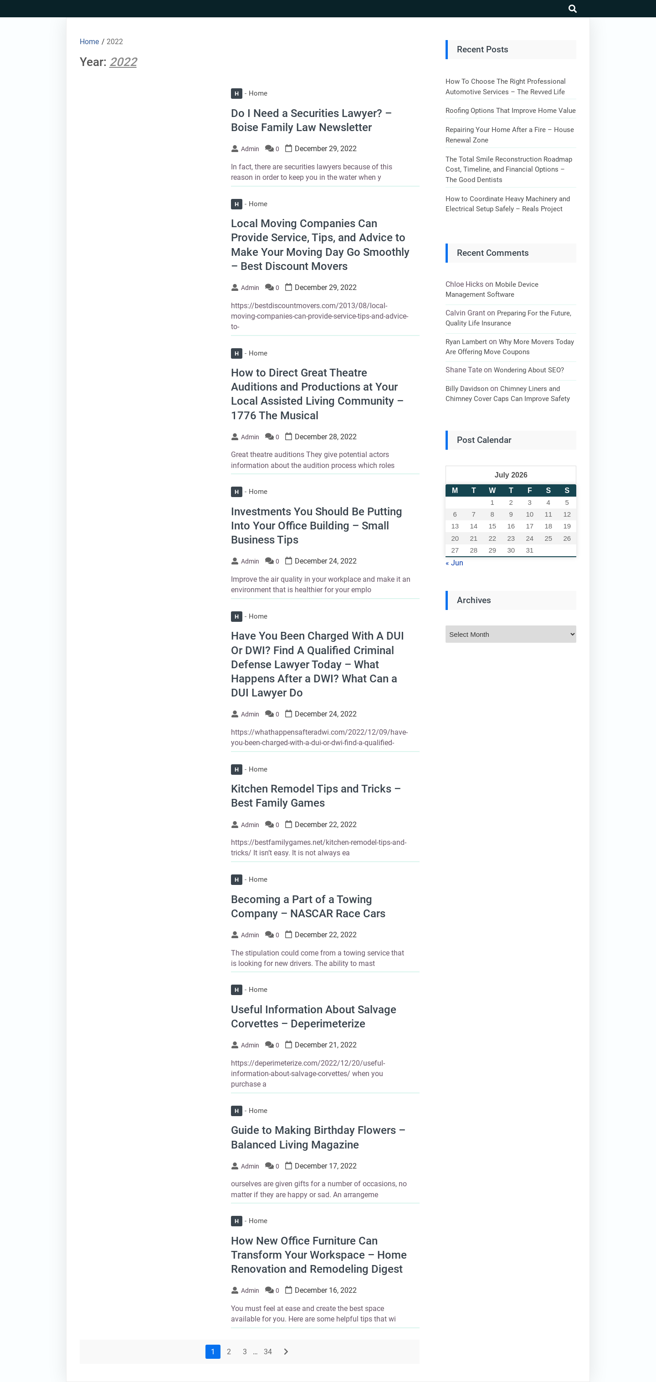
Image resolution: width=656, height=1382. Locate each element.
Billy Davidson (467, 389)
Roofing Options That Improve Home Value (511, 111)
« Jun (454, 563)
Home (249, 93)
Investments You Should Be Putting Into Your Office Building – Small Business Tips (316, 525)
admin (250, 148)
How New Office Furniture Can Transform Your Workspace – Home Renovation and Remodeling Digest (319, 1255)
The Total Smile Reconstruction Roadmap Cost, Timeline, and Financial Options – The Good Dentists (509, 169)
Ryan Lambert (466, 342)
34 (268, 1351)
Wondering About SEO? (529, 370)
